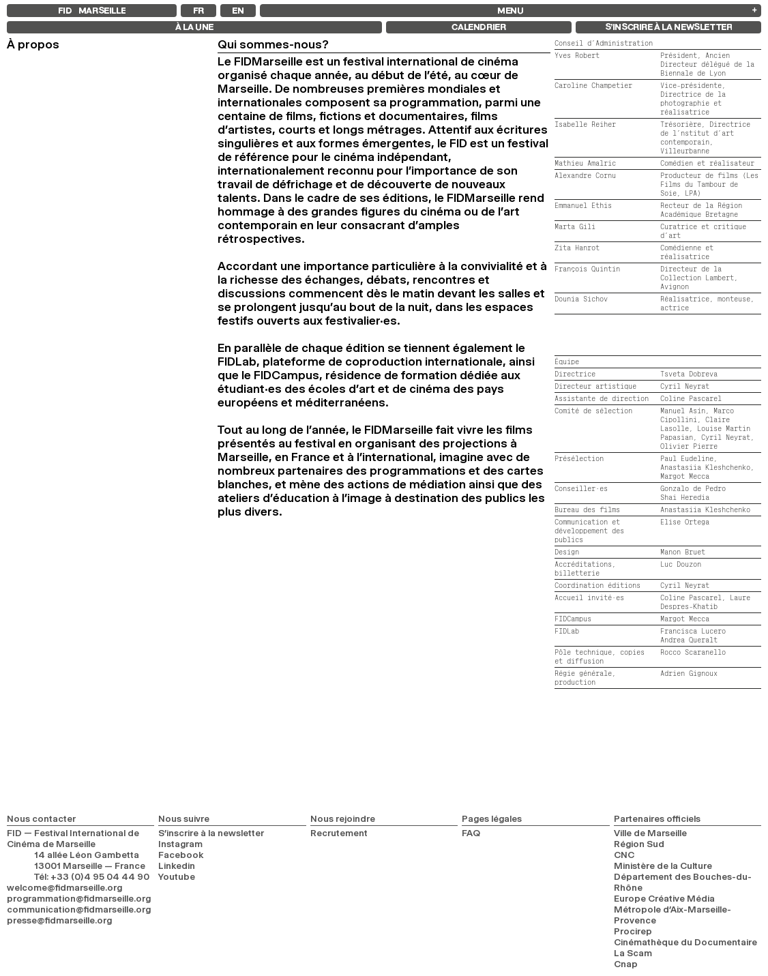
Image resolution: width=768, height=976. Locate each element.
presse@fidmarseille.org (59, 920)
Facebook (181, 854)
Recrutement (339, 832)
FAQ (471, 832)
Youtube (176, 876)
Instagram (180, 843)
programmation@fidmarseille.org (79, 898)
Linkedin (176, 865)
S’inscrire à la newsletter (211, 832)
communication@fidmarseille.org (79, 909)
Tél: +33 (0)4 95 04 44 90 (91, 876)
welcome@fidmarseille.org (64, 887)
